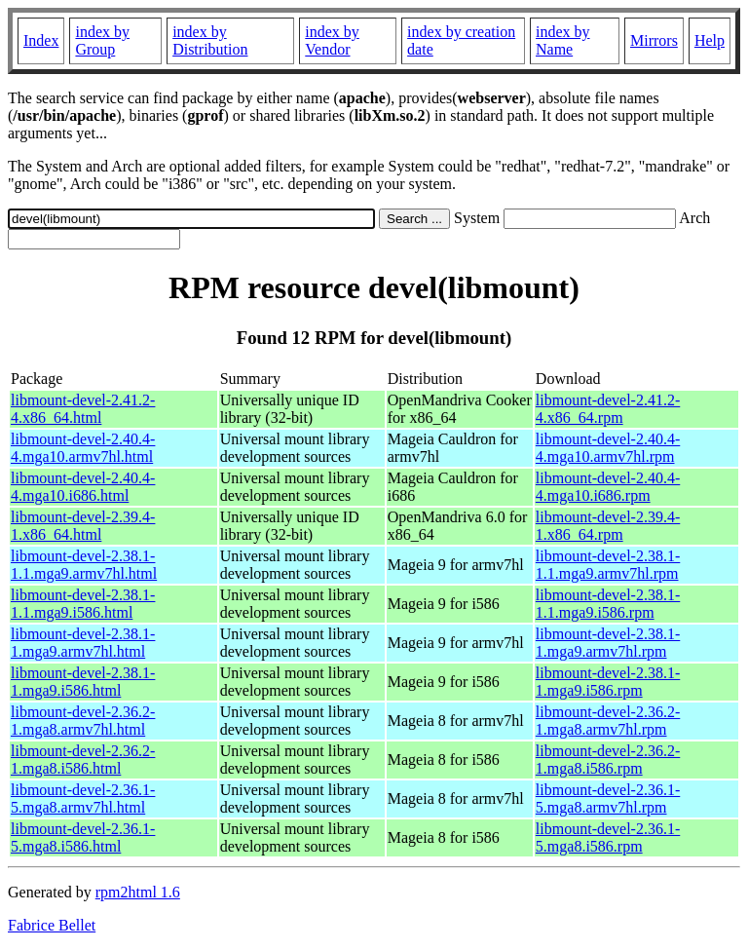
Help (709, 40)
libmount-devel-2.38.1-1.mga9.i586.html (83, 682)
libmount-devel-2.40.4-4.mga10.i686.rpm (608, 487)
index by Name (563, 40)
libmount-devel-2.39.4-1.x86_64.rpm (608, 526)
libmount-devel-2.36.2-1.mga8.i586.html (83, 759)
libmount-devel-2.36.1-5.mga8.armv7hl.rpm (608, 798)
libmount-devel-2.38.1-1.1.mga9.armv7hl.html (84, 565)
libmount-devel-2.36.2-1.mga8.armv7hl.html (83, 720)
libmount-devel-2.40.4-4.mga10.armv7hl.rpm (608, 448)
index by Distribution (209, 40)
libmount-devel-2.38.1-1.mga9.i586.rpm (608, 682)
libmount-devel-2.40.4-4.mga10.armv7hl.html (83, 448)
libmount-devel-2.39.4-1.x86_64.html (83, 526)
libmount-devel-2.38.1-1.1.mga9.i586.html (83, 604)
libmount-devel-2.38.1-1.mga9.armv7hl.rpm (608, 643)
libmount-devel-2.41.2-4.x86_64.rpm (608, 409)
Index (40, 40)
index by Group (102, 40)
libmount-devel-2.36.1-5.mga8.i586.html (83, 837)
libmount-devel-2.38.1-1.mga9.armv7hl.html (83, 643)
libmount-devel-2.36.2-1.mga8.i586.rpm (608, 759)
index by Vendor (332, 40)
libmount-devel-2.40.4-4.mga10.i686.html (83, 487)
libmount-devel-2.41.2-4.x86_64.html (83, 409)
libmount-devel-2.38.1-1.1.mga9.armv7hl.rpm (608, 565)
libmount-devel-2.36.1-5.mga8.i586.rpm (608, 837)
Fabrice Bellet (51, 925)
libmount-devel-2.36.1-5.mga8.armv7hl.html (83, 798)
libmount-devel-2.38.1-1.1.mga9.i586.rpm (608, 604)
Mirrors (654, 40)
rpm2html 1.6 (137, 892)
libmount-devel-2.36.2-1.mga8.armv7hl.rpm (608, 720)
